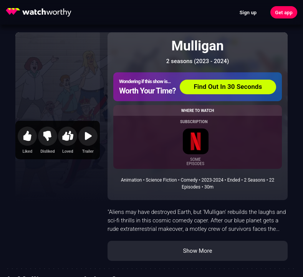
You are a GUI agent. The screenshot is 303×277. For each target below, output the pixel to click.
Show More (197, 250)
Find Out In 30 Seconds (228, 86)
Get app (284, 12)
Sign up (248, 12)
